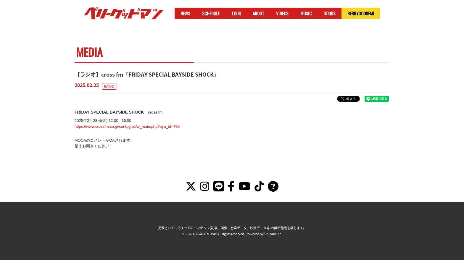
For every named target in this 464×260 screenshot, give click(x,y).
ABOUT (258, 13)
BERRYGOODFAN (360, 13)
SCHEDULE (211, 13)
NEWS (185, 13)
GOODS (329, 13)
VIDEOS (282, 13)
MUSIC (306, 13)
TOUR (236, 13)
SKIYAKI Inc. (273, 233)
